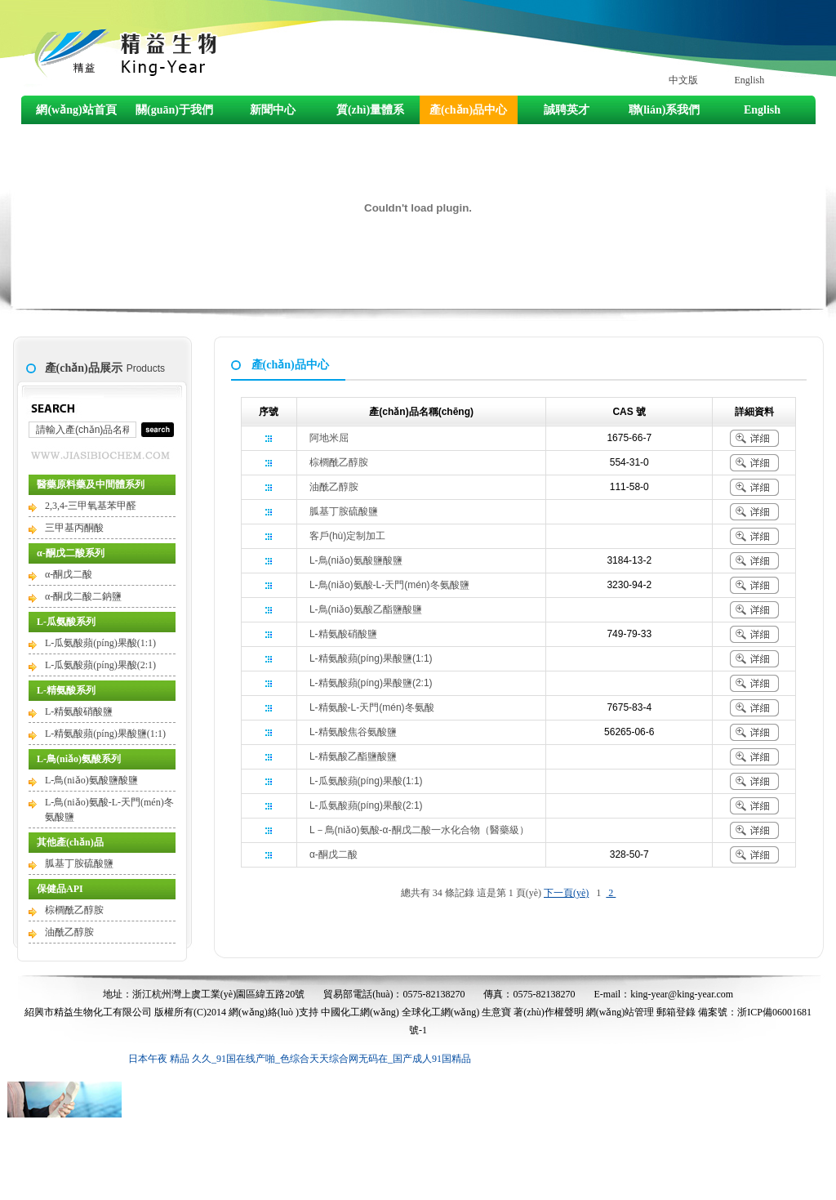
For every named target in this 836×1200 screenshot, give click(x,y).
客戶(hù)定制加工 (347, 536)
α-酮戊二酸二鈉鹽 (83, 596)
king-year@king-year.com (681, 994)
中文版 (683, 80)
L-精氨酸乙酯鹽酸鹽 (353, 756)
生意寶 (496, 1012)
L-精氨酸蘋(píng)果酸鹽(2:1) (371, 683)
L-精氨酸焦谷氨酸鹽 (353, 732)
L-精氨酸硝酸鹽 (79, 711)
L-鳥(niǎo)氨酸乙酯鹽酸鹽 (365, 609)
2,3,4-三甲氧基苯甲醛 (90, 505)
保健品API (60, 888)
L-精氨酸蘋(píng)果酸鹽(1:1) (105, 733)
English (750, 80)
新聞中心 (273, 110)
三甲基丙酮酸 (74, 527)
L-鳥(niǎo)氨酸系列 (79, 759)
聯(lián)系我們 (664, 110)
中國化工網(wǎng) (360, 1012)
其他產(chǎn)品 (70, 842)
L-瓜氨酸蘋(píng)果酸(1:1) (100, 643)
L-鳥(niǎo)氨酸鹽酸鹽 (91, 780)
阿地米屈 (329, 438)
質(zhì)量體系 (370, 110)
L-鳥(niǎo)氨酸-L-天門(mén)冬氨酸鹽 (389, 585)
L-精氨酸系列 (66, 690)
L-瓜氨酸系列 (66, 621)
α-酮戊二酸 (68, 574)
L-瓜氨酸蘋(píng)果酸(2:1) (100, 665)
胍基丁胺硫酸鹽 (79, 863)
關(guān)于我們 (174, 110)
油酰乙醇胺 (69, 932)
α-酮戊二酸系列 (70, 553)
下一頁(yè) (566, 893)
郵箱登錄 (676, 1012)
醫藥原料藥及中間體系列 (91, 484)
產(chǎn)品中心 (468, 110)
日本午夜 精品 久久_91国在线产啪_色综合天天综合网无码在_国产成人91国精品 (299, 1058)
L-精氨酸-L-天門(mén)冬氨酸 (371, 707)
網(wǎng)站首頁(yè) (76, 114)
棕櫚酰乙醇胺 (74, 910)
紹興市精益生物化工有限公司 (88, 1012)
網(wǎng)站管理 (620, 1012)
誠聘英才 (566, 110)
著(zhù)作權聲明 (548, 1012)
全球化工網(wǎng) (441, 1012)
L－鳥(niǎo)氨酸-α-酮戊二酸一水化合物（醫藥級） (419, 830)
